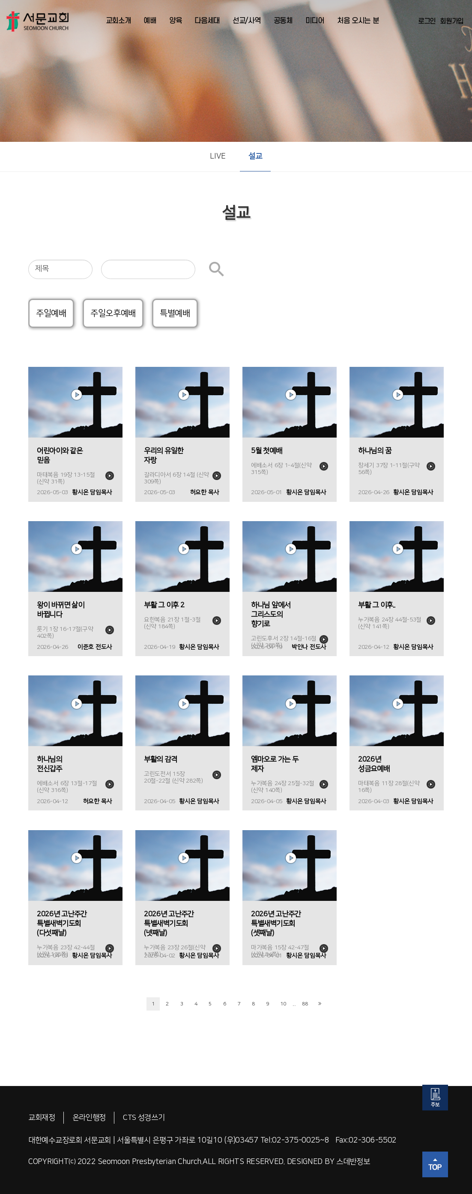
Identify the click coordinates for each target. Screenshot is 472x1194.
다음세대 (207, 21)
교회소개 (118, 21)
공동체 (283, 21)
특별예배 (175, 313)
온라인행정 (89, 1117)
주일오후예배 (113, 313)
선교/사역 (247, 21)
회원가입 (451, 21)
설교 (255, 156)
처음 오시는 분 (358, 21)
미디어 (314, 21)
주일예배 (51, 313)
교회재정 (41, 1117)
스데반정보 (353, 1162)
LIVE (218, 156)
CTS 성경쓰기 (144, 1117)
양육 (175, 21)
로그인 (427, 21)
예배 (149, 21)
